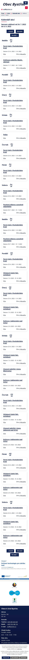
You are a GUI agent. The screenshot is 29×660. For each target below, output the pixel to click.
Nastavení (23, 657)
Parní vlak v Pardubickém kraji (13, 47)
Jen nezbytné (15, 657)
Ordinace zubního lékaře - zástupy (13, 61)
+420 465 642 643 (12, 622)
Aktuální (19, 31)
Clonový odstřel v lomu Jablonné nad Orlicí (12, 429)
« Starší (10, 31)
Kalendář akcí (16, 13)
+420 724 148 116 (12, 624)
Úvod (2, 13)
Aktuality (23, 54)
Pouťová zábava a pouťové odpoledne (13, 206)
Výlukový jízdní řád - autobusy (11, 274)
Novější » (14, 35)
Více (4, 54)
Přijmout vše (6, 657)
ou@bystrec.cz (7, 9)
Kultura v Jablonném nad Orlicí (12, 322)
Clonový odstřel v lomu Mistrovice (12, 370)
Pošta (5, 135)
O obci (8, 13)
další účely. (19, 649)
